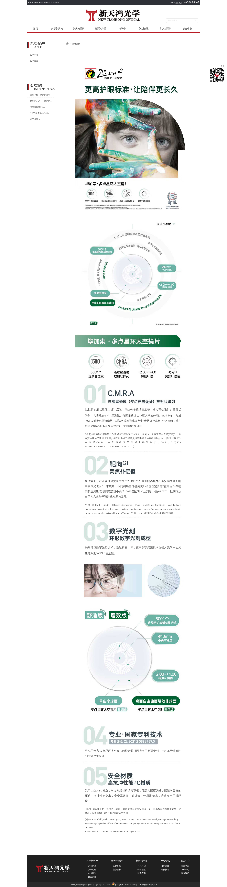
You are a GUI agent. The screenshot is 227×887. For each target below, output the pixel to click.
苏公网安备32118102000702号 (124, 885)
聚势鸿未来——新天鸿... (41, 101)
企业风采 (92, 873)
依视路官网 (153, 885)
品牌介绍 (32, 55)
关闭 (222, 66)
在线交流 (185, 866)
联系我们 (185, 873)
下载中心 (185, 869)
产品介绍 (142, 866)
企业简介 (92, 866)
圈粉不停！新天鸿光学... (41, 95)
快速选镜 (142, 869)
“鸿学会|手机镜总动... (39, 113)
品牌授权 (32, 61)
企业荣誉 (92, 877)
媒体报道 (165, 869)
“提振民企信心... (37, 107)
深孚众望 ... (35, 119)
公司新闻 (165, 866)
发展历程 (92, 869)
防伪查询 (142, 873)
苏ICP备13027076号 (103, 885)
